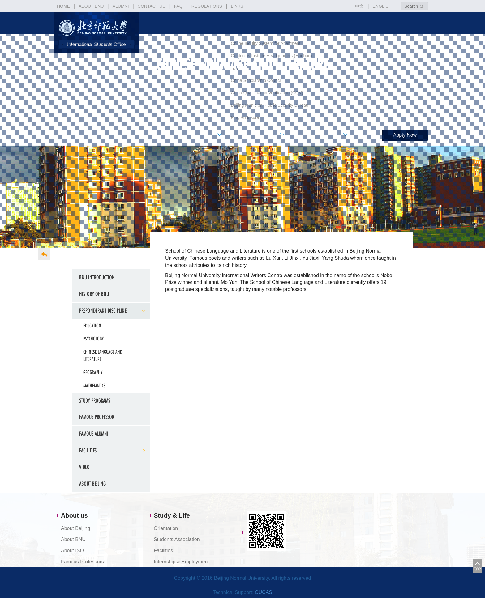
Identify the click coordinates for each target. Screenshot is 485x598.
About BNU (73, 539)
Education (92, 325)
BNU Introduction (97, 277)
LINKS (237, 6)
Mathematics (94, 385)
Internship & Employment (181, 561)
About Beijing (92, 483)
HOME (63, 6)
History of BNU (94, 293)
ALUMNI (121, 6)
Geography (92, 372)
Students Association (177, 539)
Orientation (166, 528)
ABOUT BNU (91, 6)
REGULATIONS (206, 6)
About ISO (72, 550)
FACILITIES (88, 450)
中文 (359, 6)
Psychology (93, 338)
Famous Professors (82, 561)
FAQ (178, 6)
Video (84, 467)
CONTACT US (151, 6)
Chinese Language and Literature (102, 355)
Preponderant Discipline (103, 310)
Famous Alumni (93, 433)
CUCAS (263, 592)
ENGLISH (382, 6)
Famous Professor (96, 417)
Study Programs (94, 400)
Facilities (163, 550)
